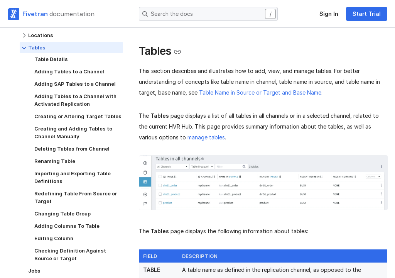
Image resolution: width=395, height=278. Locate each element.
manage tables (206, 137)
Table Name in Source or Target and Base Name (260, 92)
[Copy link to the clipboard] (177, 51)
